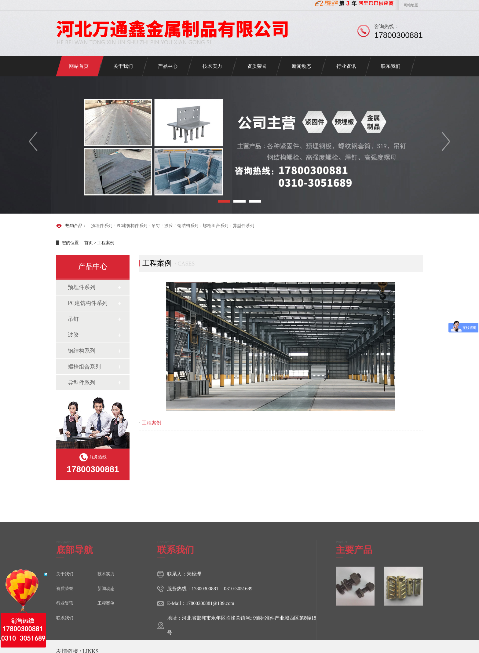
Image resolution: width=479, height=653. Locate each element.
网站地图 (411, 5)
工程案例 (105, 242)
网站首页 (79, 66)
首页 (88, 242)
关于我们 (123, 66)
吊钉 (156, 225)
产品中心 (167, 66)
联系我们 (390, 66)
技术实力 (212, 66)
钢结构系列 (188, 225)
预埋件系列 (101, 225)
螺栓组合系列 (216, 225)
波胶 (168, 225)
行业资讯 (346, 66)
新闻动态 (301, 66)
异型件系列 (243, 225)
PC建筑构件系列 (131, 225)
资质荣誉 (257, 66)
